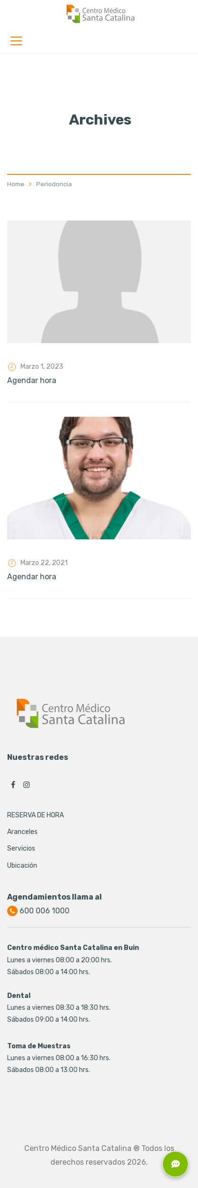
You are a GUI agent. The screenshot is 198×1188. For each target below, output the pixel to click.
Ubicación (22, 866)
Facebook (13, 784)
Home (15, 184)
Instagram (26, 784)
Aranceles (22, 832)
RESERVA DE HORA (35, 815)
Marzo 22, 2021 (44, 563)
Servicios (21, 848)
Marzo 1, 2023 (41, 367)
